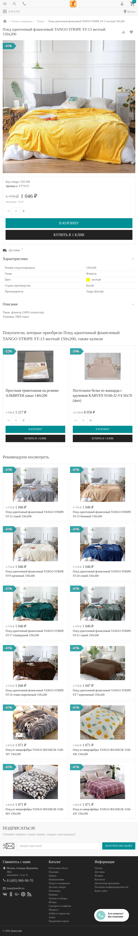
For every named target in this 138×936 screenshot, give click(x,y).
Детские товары (57, 887)
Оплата (98, 868)
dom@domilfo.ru (15, 888)
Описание (10, 304)
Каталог (11, 11)
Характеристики (15, 259)
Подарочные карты (59, 921)
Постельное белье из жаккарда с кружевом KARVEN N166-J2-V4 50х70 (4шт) (102, 395)
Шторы (52, 902)
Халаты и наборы (58, 898)
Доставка (100, 872)
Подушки (54, 872)
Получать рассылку (118, 845)
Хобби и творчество (59, 913)
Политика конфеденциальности (111, 887)
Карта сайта (101, 891)
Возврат (99, 875)
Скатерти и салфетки (60, 906)
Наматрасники (56, 879)
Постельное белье (58, 868)
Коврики (53, 894)
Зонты (52, 917)
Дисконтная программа (107, 883)
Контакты (100, 879)
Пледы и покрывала (59, 883)
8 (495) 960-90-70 (20, 880)
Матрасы (53, 909)
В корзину (69, 223)
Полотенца (54, 891)
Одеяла (52, 875)
